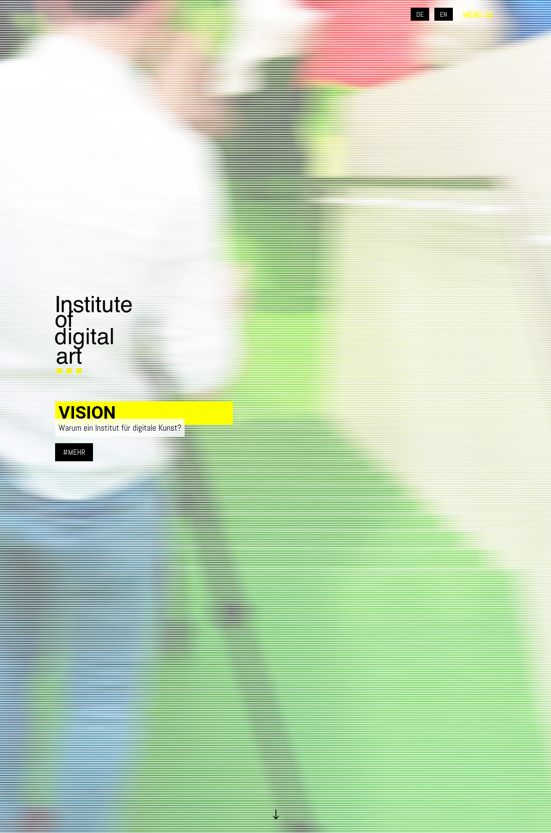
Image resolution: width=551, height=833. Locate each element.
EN (443, 14)
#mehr (74, 452)
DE (420, 14)
